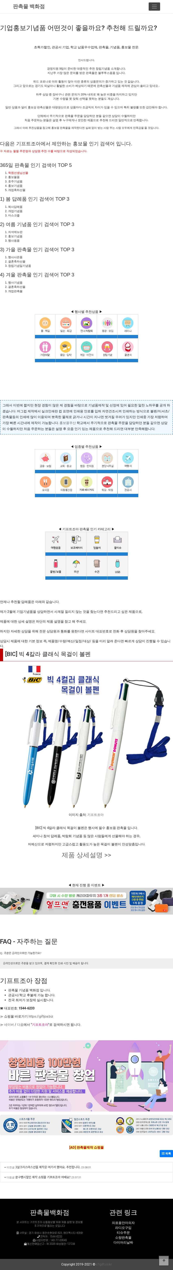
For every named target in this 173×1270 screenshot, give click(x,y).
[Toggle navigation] (154, 6)
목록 (166, 1153)
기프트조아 (95, 815)
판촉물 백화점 (29, 6)
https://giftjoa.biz (41, 1016)
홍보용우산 (68, 423)
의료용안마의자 (123, 1223)
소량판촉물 (123, 1237)
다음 (20, 1025)
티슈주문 (123, 1233)
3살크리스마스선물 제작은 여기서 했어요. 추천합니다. (47, 1167)
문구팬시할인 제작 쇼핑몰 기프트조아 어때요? (43, 1177)
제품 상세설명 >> (86, 855)
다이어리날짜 (123, 1242)
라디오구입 (123, 1228)
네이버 (9, 1025)
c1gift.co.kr (104, 1264)
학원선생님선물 (18, 172)
